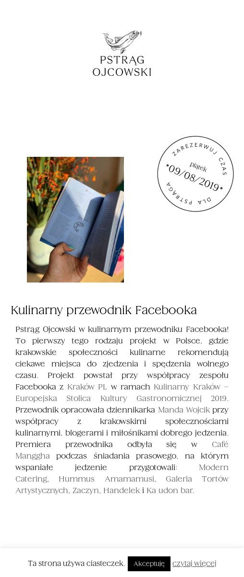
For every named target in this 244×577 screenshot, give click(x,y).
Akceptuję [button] (149, 563)
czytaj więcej (194, 563)
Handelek (121, 490)
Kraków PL (87, 386)
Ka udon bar (169, 490)
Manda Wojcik (184, 409)
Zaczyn (86, 490)
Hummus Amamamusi (106, 478)
